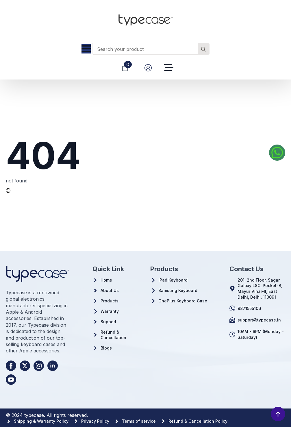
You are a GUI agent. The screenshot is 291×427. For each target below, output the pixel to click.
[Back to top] (278, 414)
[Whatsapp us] (277, 153)
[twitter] (25, 366)
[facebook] (11, 366)
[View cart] (125, 67)
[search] (203, 49)
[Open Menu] (86, 48)
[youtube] (11, 379)
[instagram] (39, 366)
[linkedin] (52, 366)
